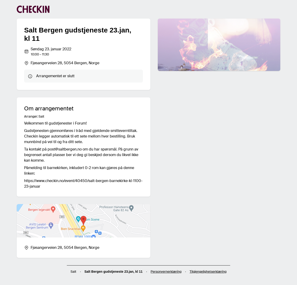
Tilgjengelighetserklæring (208, 271)
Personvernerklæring (166, 271)
